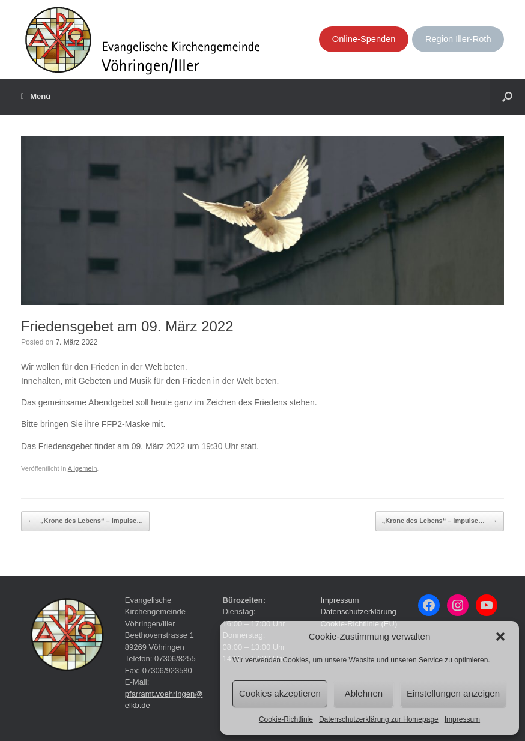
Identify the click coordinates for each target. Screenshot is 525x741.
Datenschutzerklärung (358, 611)
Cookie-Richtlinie (286, 719)
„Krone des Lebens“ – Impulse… (85, 521)
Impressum (462, 719)
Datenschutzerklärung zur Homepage (379, 719)
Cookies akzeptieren (280, 693)
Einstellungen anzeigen (453, 693)
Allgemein (82, 468)
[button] (500, 637)
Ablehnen (364, 693)
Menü (35, 97)
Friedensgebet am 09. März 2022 (127, 326)
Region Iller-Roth (458, 39)
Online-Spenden (364, 39)
